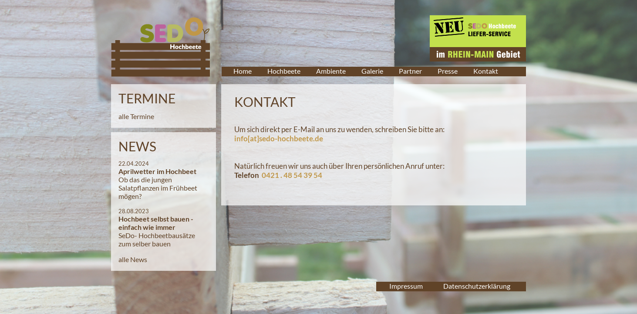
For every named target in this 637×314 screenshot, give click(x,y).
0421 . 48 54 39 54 (292, 175)
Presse (448, 71)
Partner (410, 71)
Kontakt (485, 71)
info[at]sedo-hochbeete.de (278, 138)
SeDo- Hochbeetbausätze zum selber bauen (156, 239)
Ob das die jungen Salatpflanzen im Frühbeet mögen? (157, 187)
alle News (132, 259)
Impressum (406, 286)
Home (242, 71)
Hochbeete (283, 71)
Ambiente (331, 71)
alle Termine (136, 116)
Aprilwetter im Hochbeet (157, 171)
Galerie (372, 71)
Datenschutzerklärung (476, 286)
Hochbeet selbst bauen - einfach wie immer (155, 223)
